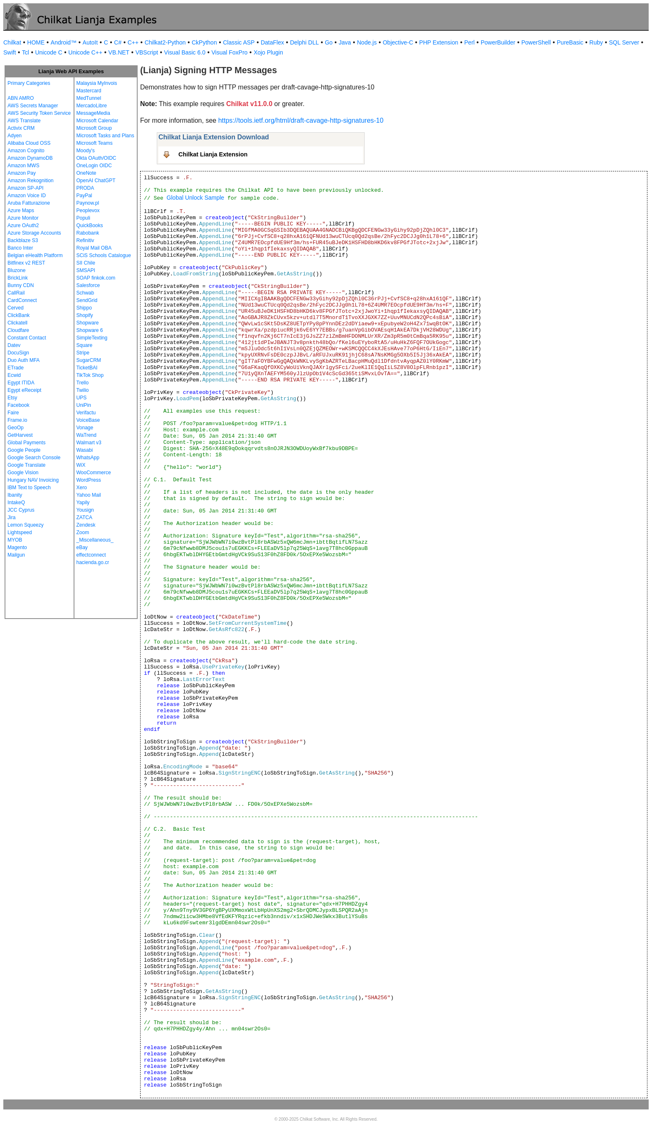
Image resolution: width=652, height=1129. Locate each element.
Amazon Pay (21, 173)
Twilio (83, 390)
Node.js (367, 42)
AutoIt (90, 42)
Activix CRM (21, 128)
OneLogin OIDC (94, 165)
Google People (23, 450)
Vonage (85, 428)
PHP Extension (438, 42)
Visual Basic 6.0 (184, 52)
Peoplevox (88, 210)
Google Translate (26, 465)
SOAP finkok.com (96, 278)
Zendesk (86, 525)
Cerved (15, 308)
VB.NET (119, 52)
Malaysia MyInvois (97, 83)
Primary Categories (28, 83)
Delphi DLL (304, 42)
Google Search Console (33, 458)
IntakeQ (16, 502)
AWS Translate (24, 121)
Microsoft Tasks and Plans (105, 136)
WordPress (89, 480)
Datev (13, 345)
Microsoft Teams (95, 143)
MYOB (14, 540)
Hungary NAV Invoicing (33, 480)
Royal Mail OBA (94, 248)
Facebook (18, 405)
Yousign (85, 510)
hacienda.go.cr (93, 562)
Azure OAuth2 (23, 225)
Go (329, 42)
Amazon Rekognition (30, 180)
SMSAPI (86, 270)
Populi (83, 218)
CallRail (16, 293)
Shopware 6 (90, 330)
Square (85, 345)
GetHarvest (20, 435)
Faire (13, 413)
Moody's (86, 151)
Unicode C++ (85, 52)
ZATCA (84, 517)
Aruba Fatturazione (28, 203)
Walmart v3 (89, 443)
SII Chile (86, 263)
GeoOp (15, 428)
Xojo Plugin (268, 52)
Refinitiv (85, 240)
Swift (9, 52)
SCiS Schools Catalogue (104, 255)
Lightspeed (19, 532)
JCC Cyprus (21, 510)
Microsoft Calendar (98, 121)
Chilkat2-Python (165, 42)
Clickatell (17, 323)
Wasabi (85, 450)
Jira (11, 517)
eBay (82, 547)
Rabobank (88, 233)
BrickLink (17, 278)
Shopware (88, 323)
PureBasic (570, 42)
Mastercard (89, 91)
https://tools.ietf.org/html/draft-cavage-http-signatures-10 (301, 120)
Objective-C (398, 42)
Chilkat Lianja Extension (212, 154)
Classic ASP (238, 42)
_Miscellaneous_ (95, 540)
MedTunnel (89, 98)
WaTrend (86, 435)
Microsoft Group (94, 128)
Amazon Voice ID (26, 195)
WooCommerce (94, 472)
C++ (133, 42)
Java (344, 42)
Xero (82, 487)
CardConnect (22, 300)
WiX (81, 465)
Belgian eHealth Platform (35, 255)
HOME (35, 42)
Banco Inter (20, 248)
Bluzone (16, 270)
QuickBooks (90, 225)
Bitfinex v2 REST (26, 263)
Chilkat (12, 42)
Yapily (83, 502)
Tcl (25, 52)
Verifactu (86, 413)
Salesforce (88, 285)
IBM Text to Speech (29, 487)
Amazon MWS (23, 165)
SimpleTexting (92, 338)
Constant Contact (26, 338)
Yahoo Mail (89, 495)
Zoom (83, 532)
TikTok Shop (90, 375)
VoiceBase (88, 420)
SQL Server (624, 42)
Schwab (85, 293)
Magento (17, 547)
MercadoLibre (92, 106)
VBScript (147, 52)
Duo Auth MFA (23, 360)
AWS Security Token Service (39, 113)
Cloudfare (18, 330)
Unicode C (48, 52)
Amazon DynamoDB (30, 158)
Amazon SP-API (25, 188)
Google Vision (23, 472)
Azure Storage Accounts (34, 233)
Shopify (85, 315)
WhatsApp (88, 458)
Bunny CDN (20, 285)
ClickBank (18, 315)
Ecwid (14, 375)
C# (117, 42)
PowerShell (536, 42)
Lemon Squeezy (25, 525)
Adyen (14, 136)
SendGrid (87, 300)
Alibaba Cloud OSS (28, 143)
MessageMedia (93, 113)
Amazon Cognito (25, 151)
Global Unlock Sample (196, 197)
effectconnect (91, 555)
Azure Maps (20, 210)
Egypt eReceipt (24, 390)
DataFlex (272, 42)
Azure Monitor (23, 218)
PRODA (85, 188)
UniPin (84, 405)
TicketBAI (87, 368)
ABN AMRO (20, 98)
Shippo (84, 308)
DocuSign (18, 353)
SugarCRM (89, 360)
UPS (82, 398)
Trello (83, 383)
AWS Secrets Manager (32, 106)
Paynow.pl (88, 203)
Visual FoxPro (229, 52)
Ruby (596, 42)
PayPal (84, 195)
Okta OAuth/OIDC (96, 158)
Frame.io (17, 420)
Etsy (12, 398)
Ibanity (14, 495)
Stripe (83, 353)
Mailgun (16, 555)
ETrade (15, 368)
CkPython (204, 42)
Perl (469, 42)
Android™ (64, 42)
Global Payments (26, 443)
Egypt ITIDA (21, 383)
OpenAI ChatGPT (96, 180)
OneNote (86, 173)
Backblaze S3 (22, 240)
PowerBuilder (498, 42)
